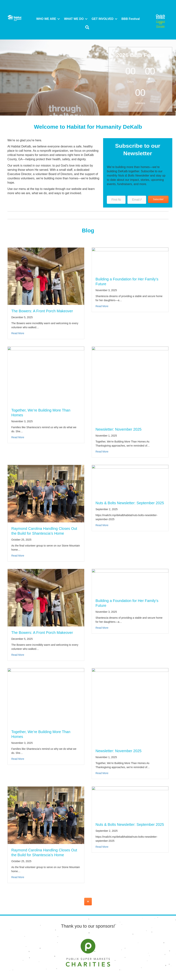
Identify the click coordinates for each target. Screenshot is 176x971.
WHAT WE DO (73, 18)
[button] (58, 19)
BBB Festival (130, 18)
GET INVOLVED (103, 18)
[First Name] (116, 200)
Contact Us (160, 22)
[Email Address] (136, 200)
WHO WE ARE (46, 18)
